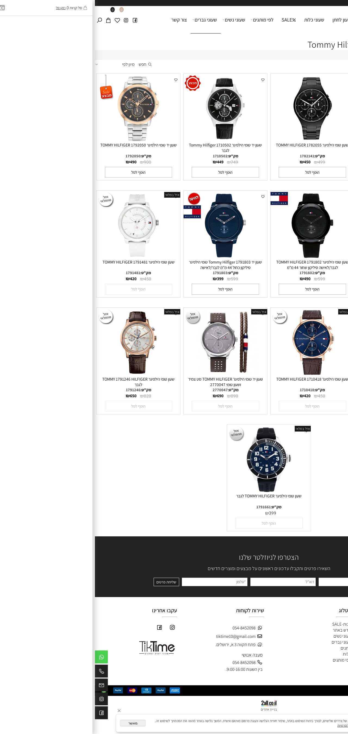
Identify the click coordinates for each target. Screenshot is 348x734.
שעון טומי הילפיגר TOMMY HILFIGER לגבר (174, 495)
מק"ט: (311, 155)
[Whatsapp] (6, 658)
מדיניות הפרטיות (254, 725)
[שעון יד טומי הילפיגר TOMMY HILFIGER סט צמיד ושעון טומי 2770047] (130, 373)
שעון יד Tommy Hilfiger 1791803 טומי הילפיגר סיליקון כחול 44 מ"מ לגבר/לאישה (130, 264)
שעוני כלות (219, 19)
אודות (270, 19)
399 (125, 278)
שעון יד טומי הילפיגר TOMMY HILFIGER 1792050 (43, 145)
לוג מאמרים (332, 660)
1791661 (168, 506)
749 (139, 162)
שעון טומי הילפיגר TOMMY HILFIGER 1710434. (304, 379)
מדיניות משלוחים (329, 648)
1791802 (212, 272)
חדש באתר (247, 630)
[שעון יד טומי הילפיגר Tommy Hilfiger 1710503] (304, 256)
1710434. (299, 389)
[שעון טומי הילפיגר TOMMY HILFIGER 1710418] (217, 373)
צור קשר (84, 19)
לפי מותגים (167, 19)
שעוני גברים (110, 19)
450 (313, 162)
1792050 (38, 155)
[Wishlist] (22, 19)
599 (226, 279)
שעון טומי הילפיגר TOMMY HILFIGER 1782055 (217, 145)
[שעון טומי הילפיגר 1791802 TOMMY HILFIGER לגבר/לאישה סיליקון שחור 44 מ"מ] (217, 256)
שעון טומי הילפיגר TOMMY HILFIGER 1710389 (304, 145)
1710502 (125, 155)
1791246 (38, 389)
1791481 (38, 272)
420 (299, 161)
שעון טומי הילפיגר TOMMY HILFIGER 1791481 (44, 262)
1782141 (212, 155)
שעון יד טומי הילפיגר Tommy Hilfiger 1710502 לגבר (130, 147)
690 (125, 395)
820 (52, 396)
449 (125, 161)
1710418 (212, 389)
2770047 (125, 389)
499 (226, 162)
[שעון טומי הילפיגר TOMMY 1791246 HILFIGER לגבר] (43, 373)
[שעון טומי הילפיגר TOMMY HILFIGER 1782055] (217, 139)
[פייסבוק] (40, 19)
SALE (194, 19)
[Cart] (13, 19)
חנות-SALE (246, 624)
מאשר (38, 723)
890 (139, 396)
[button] (304, 172)
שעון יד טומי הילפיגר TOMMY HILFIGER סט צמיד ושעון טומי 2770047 (130, 381)
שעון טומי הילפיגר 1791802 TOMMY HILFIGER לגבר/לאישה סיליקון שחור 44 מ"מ (217, 264)
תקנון (338, 642)
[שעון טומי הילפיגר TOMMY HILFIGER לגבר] (174, 490)
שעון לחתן (247, 19)
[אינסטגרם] (31, 19)
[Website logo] (326, 16)
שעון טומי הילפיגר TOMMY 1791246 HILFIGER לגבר (43, 381)
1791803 (125, 272)
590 (299, 278)
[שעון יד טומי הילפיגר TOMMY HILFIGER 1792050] (43, 139)
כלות (251, 654)
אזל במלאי (77, 194)
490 (38, 161)
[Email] (6, 686)
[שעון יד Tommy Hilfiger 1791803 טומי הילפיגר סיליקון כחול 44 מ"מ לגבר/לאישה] (130, 256)
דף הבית (292, 19)
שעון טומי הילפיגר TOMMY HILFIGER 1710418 (217, 379)
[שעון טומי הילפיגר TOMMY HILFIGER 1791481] (43, 256)
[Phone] (6, 672)
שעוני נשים (139, 19)
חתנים (250, 648)
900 (52, 162)
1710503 (299, 272)
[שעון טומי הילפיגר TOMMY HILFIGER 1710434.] (304, 373)
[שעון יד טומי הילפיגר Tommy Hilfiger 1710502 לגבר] (130, 139)
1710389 (299, 155)
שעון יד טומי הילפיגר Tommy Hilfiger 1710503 (304, 262)
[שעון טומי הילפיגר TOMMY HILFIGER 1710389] (304, 139)
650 (38, 395)
